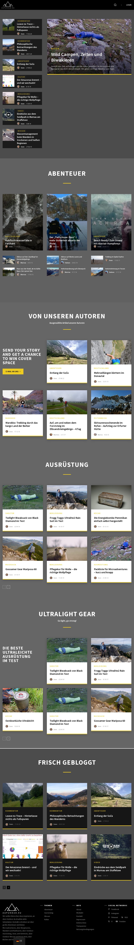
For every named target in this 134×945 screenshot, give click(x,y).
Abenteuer (23, 61)
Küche (97, 513)
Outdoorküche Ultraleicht (19, 720)
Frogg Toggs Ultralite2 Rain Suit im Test (65, 519)
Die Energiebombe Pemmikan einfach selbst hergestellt (110, 519)
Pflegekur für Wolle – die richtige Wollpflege (28, 98)
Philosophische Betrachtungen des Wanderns (27, 47)
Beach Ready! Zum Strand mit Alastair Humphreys (108, 242)
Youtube (122, 921)
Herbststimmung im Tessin (115, 269)
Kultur (21, 77)
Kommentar (24, 21)
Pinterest (114, 917)
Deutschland (12, 236)
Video (21, 111)
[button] (115, 5)
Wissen (21, 131)
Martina (56, 435)
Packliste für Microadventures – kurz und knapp (110, 570)
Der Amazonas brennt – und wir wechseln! (29, 81)
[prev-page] (4, 587)
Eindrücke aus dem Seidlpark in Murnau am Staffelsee (28, 116)
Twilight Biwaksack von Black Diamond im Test (21, 519)
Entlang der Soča (25, 63)
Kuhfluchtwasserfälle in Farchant (18, 242)
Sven (22, 34)
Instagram (115, 913)
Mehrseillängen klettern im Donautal (109, 374)
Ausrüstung (101, 565)
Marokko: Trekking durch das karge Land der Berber (21, 424)
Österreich (100, 418)
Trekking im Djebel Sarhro (114, 257)
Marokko (10, 418)
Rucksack (10, 565)
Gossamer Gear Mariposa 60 (21, 569)
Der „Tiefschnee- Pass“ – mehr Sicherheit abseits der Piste (64, 240)
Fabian (67, 263)
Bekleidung (24, 94)
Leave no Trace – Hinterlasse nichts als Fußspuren (28, 27)
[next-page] (8, 587)
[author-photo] (18, 33)
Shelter (9, 513)
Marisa (56, 247)
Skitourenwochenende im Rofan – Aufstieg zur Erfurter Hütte (110, 426)
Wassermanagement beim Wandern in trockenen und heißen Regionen (28, 138)
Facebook (115, 909)
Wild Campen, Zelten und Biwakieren (76, 57)
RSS (126, 917)
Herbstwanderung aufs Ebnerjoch (73, 269)
